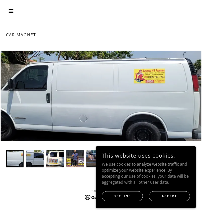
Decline (122, 196)
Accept (169, 196)
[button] (20, 11)
